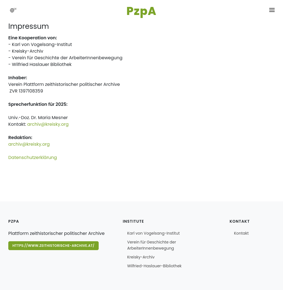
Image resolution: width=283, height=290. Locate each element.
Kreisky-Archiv (140, 257)
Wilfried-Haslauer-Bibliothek (154, 266)
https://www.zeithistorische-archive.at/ (53, 245)
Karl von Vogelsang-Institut (153, 233)
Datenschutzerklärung (32, 157)
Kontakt (241, 233)
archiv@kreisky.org (48, 124)
